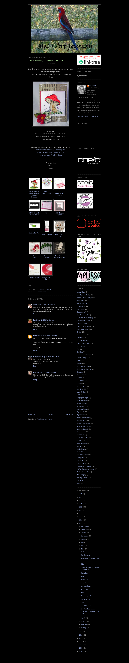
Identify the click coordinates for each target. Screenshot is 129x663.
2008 (81, 651)
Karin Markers (81, 375)
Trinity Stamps (81, 463)
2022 (81, 500)
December (84, 526)
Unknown (36, 335)
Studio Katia (81, 449)
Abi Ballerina (85, 599)
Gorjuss (79, 360)
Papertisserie (81, 415)
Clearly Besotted (82, 315)
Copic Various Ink (83, 329)
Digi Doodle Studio (83, 343)
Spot (82, 576)
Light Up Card (81, 392)
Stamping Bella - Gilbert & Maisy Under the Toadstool (34, 194)
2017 (81, 517)
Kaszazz (79, 378)
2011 (81, 641)
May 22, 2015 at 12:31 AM (46, 320)
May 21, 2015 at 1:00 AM (46, 304)
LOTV (79, 383)
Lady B (83, 583)
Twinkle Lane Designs (84, 466)
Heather (36, 372)
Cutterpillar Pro (34, 233)
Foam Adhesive (34, 277)
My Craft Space (82, 409)
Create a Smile (81, 335)
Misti (46, 213)
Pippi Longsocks (86, 596)
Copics (79, 332)
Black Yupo (80, 300)
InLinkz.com (31, 286)
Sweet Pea (84, 573)
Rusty (83, 552)
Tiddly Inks (80, 458)
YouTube (80, 480)
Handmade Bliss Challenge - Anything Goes (51, 150)
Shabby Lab (81, 435)
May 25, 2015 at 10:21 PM (50, 357)
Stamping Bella (40, 291)
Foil (78, 349)
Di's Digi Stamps (82, 340)
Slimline (79, 440)
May (83, 549)
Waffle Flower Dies (83, 472)
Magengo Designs (83, 398)
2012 (81, 638)
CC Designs (81, 306)
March (83, 621)
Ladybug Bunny (86, 586)
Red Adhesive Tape (46, 278)
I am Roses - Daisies (59, 235)
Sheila (35, 304)
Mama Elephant (82, 400)
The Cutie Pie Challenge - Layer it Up (50, 152)
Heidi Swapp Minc (83, 366)
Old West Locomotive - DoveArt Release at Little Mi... (90, 611)
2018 (81, 513)
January (84, 628)
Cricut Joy (80, 338)
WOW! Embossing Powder (86, 469)
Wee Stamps (81, 475)
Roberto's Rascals (82, 429)
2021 (81, 504)
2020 (81, 507)
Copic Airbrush (82, 323)
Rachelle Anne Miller (84, 426)
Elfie (82, 564)
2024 (81, 494)
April (83, 618)
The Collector (85, 555)
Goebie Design (82, 358)
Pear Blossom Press (83, 418)
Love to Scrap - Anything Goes (51, 155)
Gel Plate (80, 352)
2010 (81, 645)
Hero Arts (80, 372)
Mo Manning (81, 406)
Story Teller (84, 589)
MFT (78, 395)
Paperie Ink (80, 412)
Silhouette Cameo (82, 438)
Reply (35, 314)
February (84, 624)
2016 (81, 520)
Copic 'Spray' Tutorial (84, 320)
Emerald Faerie (82, 346)
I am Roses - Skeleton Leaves (59, 256)
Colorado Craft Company (85, 318)
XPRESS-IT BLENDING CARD (59, 193)
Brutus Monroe (82, 303)
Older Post (69, 414)
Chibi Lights (81, 309)
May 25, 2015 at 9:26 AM (49, 335)
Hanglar (79, 363)
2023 (81, 497)
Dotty (82, 602)
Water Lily (84, 579)
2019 (81, 510)
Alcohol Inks (81, 292)
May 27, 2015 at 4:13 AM (48, 372)
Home (51, 414)
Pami (35, 320)
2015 (81, 523)
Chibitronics (81, 312)
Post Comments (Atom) (44, 419)
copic (78, 483)
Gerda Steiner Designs (84, 355)
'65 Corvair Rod (86, 606)
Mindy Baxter (81, 403)
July (82, 542)
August (83, 539)
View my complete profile (87, 116)
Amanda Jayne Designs (84, 298)
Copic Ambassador (83, 326)
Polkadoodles (81, 420)
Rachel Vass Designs (83, 423)
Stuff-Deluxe (81, 452)
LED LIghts (81, 380)
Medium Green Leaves (47, 256)
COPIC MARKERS (47, 192)
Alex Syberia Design (83, 295)
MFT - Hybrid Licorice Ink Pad (34, 214)
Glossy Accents (47, 234)
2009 (81, 648)
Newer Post (31, 414)
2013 (81, 635)
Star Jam (79, 446)
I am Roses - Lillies (34, 256)
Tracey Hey (80, 460)
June (83, 546)
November (85, 529)
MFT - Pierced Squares (59, 214)
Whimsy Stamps (82, 478)
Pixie (82, 592)
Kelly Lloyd (37, 357)
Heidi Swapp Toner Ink (84, 369)
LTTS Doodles (81, 386)
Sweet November (82, 455)
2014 (81, 632)
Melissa (93, 85)
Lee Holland (81, 389)
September (85, 536)
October (84, 532)
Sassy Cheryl (81, 432)
